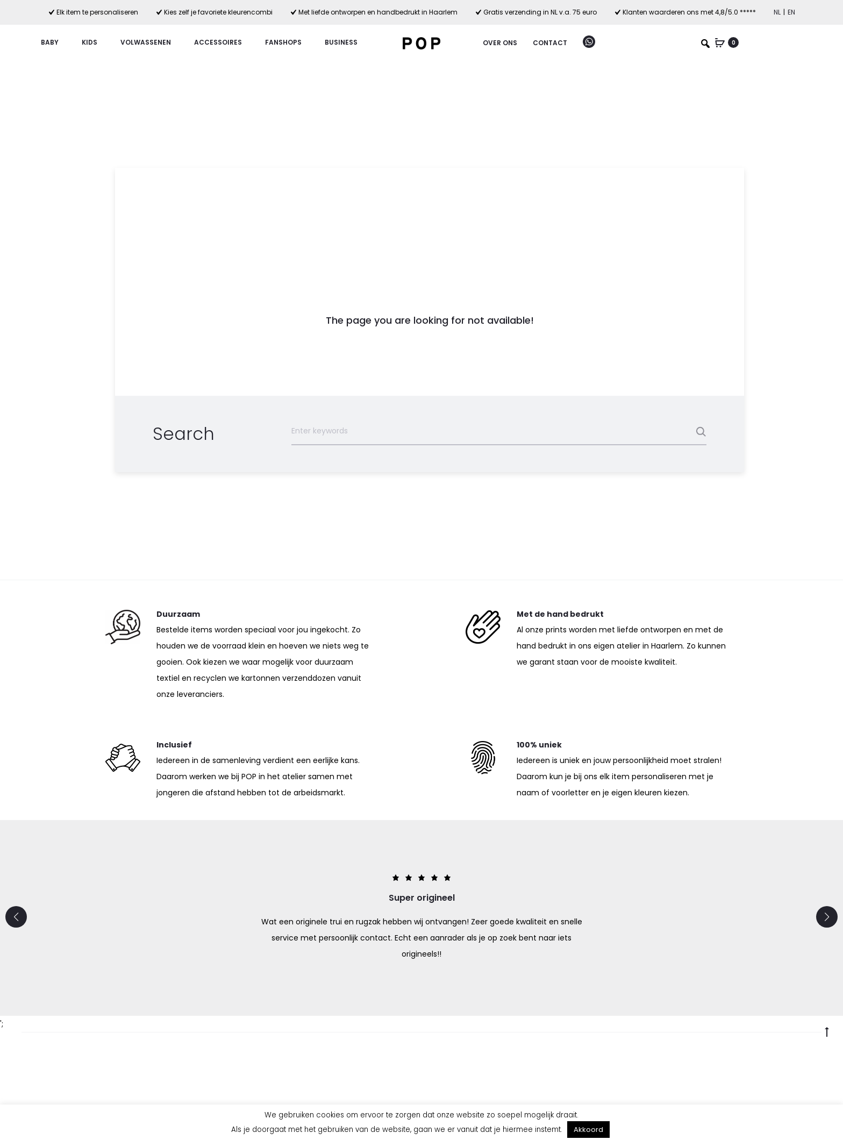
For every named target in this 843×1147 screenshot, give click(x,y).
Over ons (500, 42)
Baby (54, 42)
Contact (550, 42)
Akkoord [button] (588, 1129)
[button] (16, 917)
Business (341, 42)
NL (777, 12)
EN (791, 12)
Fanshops (288, 42)
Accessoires (223, 42)
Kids (94, 42)
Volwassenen (150, 42)
